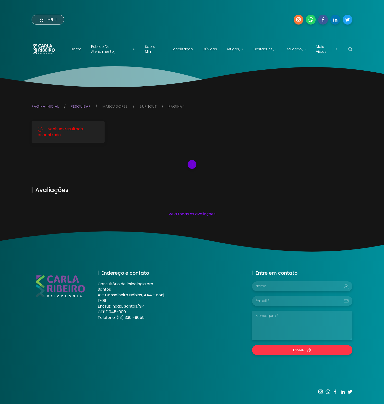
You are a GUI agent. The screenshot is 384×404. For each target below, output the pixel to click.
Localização (182, 49)
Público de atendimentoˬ (113, 49)
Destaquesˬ (265, 49)
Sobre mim (150, 49)
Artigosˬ (235, 49)
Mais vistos (327, 49)
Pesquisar (81, 106)
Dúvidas (210, 49)
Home (76, 49)
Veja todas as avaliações (192, 214)
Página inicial (45, 106)
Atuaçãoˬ (296, 49)
